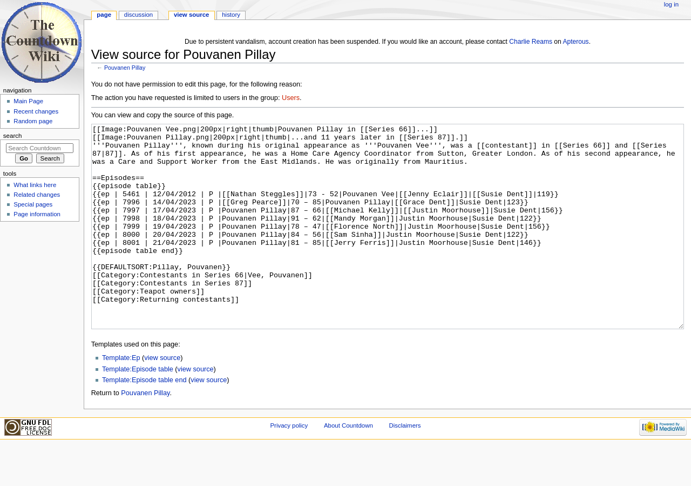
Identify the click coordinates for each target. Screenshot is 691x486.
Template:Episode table (137, 410)
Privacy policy (289, 466)
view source (162, 398)
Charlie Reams (530, 41)
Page (104, 14)
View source (191, 14)
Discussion (138, 14)
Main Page (28, 101)
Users (291, 98)
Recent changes (35, 111)
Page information (36, 214)
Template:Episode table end (144, 420)
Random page (32, 121)
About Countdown (348, 466)
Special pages (32, 204)
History (231, 14)
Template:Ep (121, 398)
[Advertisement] (39, 306)
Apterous (575, 41)
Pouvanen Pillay (124, 67)
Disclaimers (405, 466)
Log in (671, 4)
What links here (34, 185)
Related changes (36, 194)
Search (12, 135)
